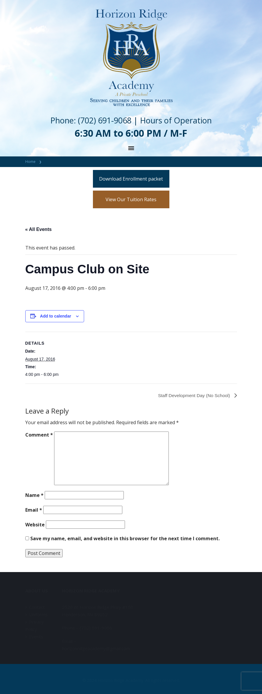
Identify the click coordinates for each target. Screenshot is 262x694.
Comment (39, 435)
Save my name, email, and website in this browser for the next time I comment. (125, 538)
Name (34, 495)
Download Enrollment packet (131, 179)
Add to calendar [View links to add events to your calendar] (55, 316)
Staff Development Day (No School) (193, 395)
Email (33, 510)
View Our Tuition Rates (131, 199)
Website (35, 524)
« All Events (38, 229)
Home (30, 161)
